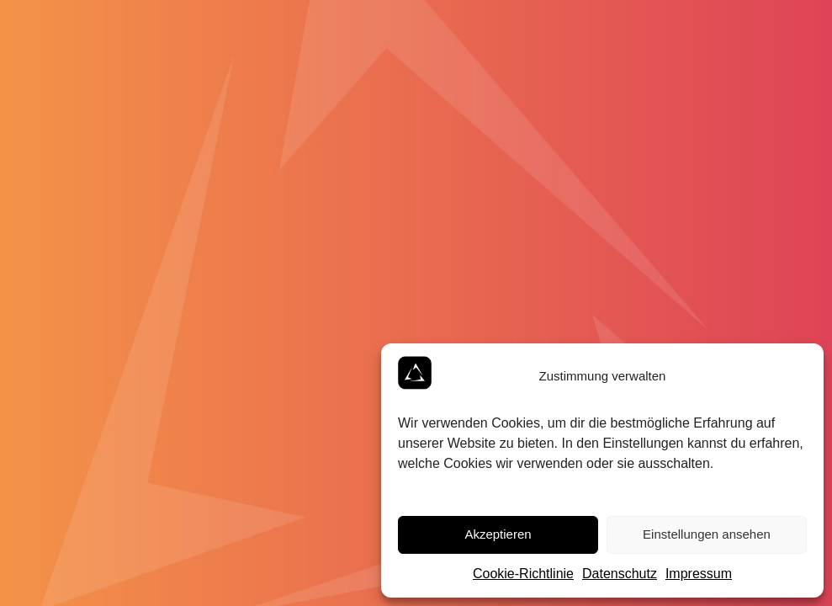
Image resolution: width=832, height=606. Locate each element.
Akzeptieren (497, 534)
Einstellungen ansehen (707, 534)
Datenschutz (619, 573)
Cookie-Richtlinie (523, 573)
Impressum (698, 573)
